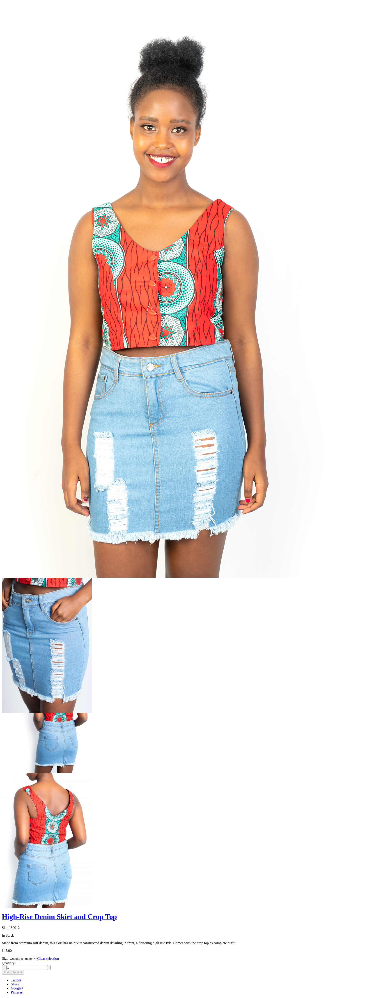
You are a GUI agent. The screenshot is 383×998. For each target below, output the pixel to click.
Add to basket (13, 972)
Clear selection (48, 958)
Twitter (16, 980)
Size (5, 958)
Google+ (17, 988)
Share (15, 984)
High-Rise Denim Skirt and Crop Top (59, 917)
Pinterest (17, 992)
